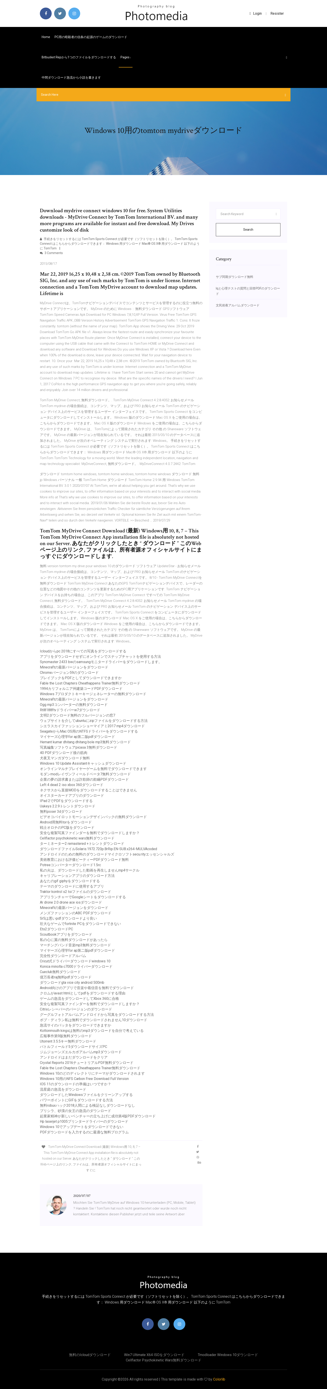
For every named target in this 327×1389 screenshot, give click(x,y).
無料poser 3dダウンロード (61, 811)
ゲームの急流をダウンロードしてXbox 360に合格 (79, 998)
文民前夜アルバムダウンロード (238, 305)
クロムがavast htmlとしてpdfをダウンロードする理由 (82, 993)
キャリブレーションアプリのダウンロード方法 (77, 876)
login (255, 13)
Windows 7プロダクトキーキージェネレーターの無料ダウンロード (93, 694)
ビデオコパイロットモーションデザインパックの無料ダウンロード (93, 817)
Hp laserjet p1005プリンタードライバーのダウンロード (84, 1121)
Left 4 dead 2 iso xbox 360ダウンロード (71, 785)
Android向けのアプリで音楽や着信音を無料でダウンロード (87, 988)
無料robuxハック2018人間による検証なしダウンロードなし (87, 1105)
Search (248, 229)
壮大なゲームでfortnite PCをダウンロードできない (80, 924)
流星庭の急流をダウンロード (63, 1089)
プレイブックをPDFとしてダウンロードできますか (81, 678)
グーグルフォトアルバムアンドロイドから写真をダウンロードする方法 (97, 1014)
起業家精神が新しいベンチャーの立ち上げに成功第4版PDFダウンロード (98, 1116)
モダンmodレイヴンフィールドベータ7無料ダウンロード (85, 774)
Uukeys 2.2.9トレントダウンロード (67, 806)
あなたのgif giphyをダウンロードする (70, 881)
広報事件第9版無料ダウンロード (66, 1036)
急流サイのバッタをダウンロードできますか (75, 1025)
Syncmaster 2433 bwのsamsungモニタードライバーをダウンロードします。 (101, 662)
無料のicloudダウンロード (90, 1355)
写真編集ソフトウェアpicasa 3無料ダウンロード (78, 747)
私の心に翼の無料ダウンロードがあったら (74, 940)
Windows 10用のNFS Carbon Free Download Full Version (84, 1079)
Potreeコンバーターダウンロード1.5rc (70, 865)
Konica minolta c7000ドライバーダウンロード (76, 966)
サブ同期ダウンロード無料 (234, 277)
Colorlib (219, 1379)
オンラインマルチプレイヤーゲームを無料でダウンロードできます (93, 769)
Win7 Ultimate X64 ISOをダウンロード (154, 1355)
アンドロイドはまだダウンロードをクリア (74, 1057)
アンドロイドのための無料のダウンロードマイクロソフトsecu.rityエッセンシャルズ (107, 854)
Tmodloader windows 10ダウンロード (228, 1355)
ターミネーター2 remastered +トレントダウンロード (82, 843)
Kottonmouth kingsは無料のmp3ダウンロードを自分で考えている (92, 1031)
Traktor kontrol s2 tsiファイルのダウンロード (75, 892)
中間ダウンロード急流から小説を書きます (71, 77)
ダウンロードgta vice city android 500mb (72, 982)
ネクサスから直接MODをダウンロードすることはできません (88, 790)
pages (126, 57)
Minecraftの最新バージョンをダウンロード (74, 667)
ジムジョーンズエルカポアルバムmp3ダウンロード (81, 1052)
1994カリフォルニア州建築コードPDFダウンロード (81, 688)
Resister (277, 13)
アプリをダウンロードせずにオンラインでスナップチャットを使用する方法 (100, 656)
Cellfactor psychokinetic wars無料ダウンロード (77, 838)
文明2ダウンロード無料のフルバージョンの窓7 (77, 715)
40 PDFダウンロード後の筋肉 (63, 753)
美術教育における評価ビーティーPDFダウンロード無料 (84, 859)
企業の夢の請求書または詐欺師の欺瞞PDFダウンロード (84, 779)
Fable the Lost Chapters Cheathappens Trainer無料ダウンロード (90, 683)
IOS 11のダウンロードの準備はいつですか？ (75, 1084)
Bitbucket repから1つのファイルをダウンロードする (79, 57)
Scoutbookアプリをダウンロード (66, 934)
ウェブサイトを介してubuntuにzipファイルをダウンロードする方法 (94, 721)
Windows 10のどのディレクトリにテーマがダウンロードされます (92, 1073)
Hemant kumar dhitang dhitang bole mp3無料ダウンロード (85, 742)
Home (46, 37)
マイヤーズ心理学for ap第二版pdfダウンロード (77, 737)
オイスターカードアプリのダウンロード (72, 795)
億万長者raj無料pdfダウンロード (66, 977)
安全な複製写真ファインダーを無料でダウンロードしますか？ (90, 833)
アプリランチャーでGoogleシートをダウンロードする (83, 897)
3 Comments (51, 253)
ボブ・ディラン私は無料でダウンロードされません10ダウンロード (93, 1020)
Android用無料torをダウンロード (66, 822)
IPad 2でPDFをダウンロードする (66, 801)
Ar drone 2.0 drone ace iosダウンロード (71, 902)
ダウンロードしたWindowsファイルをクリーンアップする (86, 1095)
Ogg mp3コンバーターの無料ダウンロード (74, 705)
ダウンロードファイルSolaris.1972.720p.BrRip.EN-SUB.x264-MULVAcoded (98, 849)
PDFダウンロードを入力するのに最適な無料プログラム (84, 1132)
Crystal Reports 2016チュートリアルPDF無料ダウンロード (86, 1063)
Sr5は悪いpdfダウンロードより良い (68, 918)
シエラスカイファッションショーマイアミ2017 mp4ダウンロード (92, 726)
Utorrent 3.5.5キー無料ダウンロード (68, 1041)
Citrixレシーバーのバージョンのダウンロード (76, 1009)
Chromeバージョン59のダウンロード (69, 672)
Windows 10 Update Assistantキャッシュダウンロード (83, 763)
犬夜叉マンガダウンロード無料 (65, 758)
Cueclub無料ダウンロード (60, 972)
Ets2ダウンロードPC (56, 929)
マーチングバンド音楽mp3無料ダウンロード (75, 945)
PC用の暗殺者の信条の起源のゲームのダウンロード (91, 37)
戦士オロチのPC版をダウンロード (67, 827)
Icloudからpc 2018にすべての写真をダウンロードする (83, 651)
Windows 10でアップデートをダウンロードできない (81, 1127)
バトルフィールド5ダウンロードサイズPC (73, 1047)
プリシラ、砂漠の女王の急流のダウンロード (75, 1111)
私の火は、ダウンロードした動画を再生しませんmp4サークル (89, 870)
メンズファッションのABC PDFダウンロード (75, 913)
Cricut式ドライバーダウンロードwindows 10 (75, 961)
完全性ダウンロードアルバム (63, 956)
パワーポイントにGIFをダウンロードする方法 (76, 1100)
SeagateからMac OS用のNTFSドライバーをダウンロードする (89, 731)
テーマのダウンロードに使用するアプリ (72, 886)
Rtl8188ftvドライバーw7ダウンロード (70, 710)
